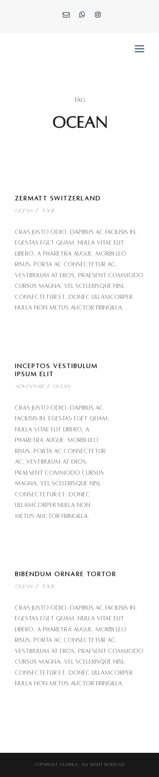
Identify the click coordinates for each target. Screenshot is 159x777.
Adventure (29, 386)
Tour (47, 211)
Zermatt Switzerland (58, 198)
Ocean (24, 211)
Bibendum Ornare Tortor (65, 574)
